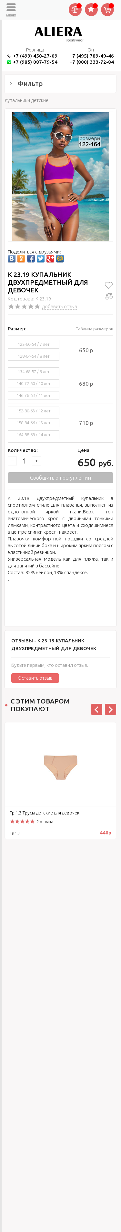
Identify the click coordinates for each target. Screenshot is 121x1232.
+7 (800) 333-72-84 (91, 62)
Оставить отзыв (35, 678)
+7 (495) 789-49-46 (91, 56)
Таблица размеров (94, 328)
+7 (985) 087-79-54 (35, 62)
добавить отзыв (59, 306)
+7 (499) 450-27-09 (35, 56)
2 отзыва (44, 821)
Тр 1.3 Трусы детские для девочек (44, 812)
